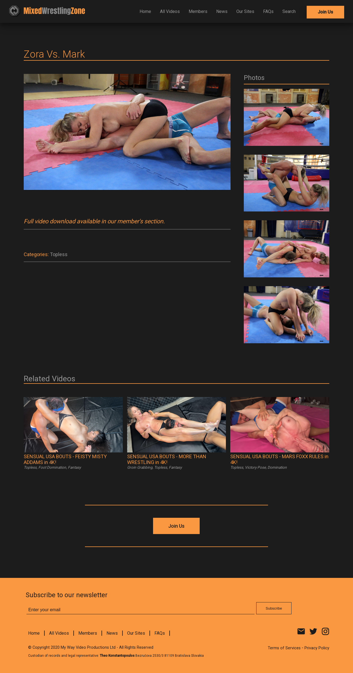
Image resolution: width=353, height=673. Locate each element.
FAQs (268, 11)
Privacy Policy (316, 648)
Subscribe (274, 608)
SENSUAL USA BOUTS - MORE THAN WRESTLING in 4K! (166, 459)
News (222, 11)
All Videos (170, 11)
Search (289, 11)
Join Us (325, 12)
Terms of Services (284, 648)
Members (198, 11)
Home (145, 11)
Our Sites (245, 11)
